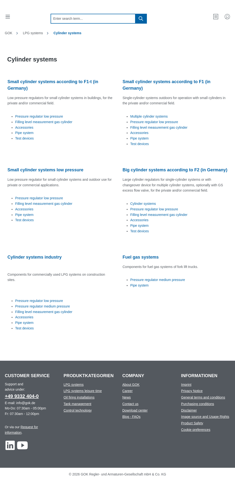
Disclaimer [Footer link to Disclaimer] (189, 410)
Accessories (24, 127)
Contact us (130, 404)
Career (127, 391)
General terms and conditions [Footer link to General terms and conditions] (203, 397)
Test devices (24, 138)
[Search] (141, 19)
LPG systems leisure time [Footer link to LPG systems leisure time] (83, 391)
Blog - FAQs (131, 417)
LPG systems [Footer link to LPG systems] (74, 385)
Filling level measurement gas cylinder (43, 122)
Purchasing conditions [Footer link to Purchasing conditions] (197, 404)
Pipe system (24, 133)
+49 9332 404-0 (22, 396)
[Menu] (7, 16)
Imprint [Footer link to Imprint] (186, 385)
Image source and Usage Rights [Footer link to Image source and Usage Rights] (205, 417)
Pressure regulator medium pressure (42, 306)
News (126, 397)
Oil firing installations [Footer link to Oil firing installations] (79, 397)
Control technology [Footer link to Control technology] (78, 410)
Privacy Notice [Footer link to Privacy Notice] (191, 391)
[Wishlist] (216, 16)
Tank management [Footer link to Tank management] (77, 404)
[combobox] (93, 19)
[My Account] (227, 16)
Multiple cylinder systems (149, 116)
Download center (135, 410)
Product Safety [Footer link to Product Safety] (192, 423)
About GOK (131, 385)
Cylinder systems (143, 204)
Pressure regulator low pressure (39, 116)
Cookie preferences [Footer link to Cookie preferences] (195, 430)
